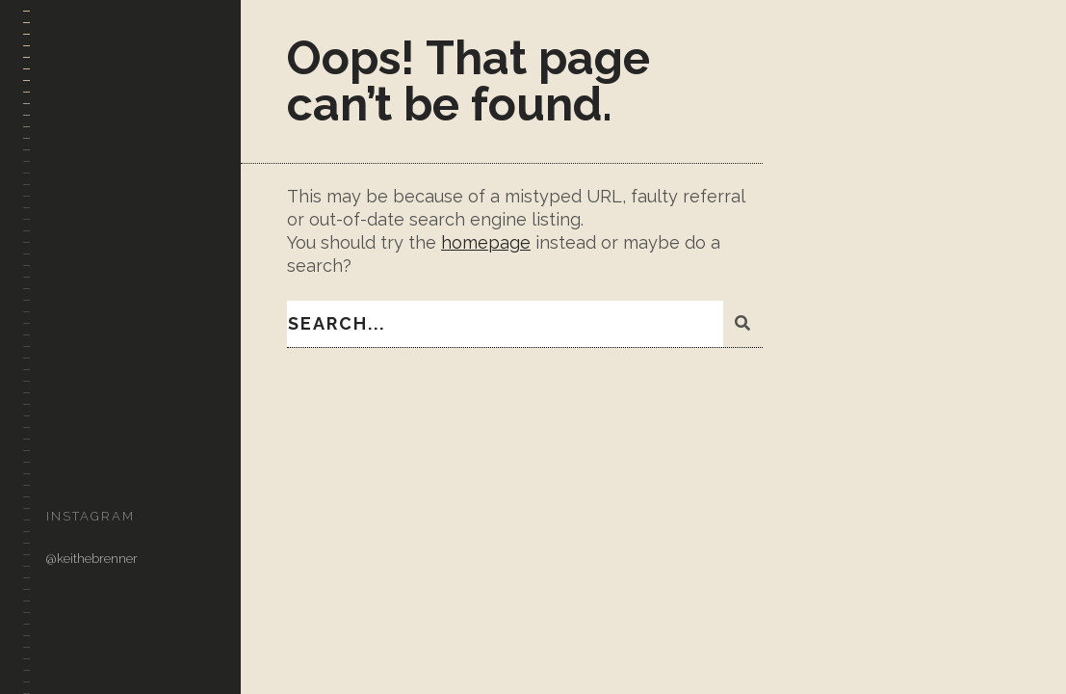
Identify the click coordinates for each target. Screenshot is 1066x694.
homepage (486, 242)
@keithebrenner (92, 558)
